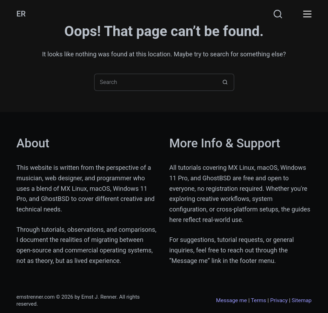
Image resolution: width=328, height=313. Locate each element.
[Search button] (225, 82)
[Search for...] (155, 82)
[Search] (278, 14)
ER (21, 13)
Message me (231, 300)
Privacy (279, 300)
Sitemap (302, 300)
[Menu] (307, 14)
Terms (258, 300)
